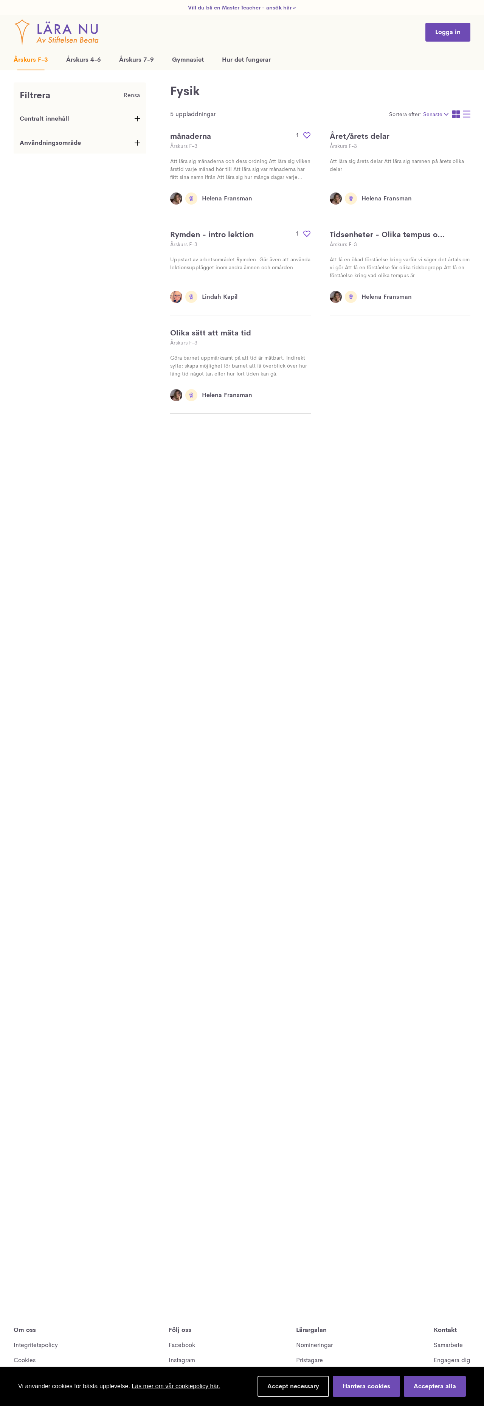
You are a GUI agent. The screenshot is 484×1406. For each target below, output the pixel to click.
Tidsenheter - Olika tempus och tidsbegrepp (388, 235)
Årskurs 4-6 (83, 60)
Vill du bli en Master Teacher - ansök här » (242, 7)
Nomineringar (314, 1345)
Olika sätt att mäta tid (210, 333)
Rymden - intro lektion (212, 234)
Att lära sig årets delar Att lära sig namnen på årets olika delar (397, 165)
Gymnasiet (188, 60)
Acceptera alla (435, 1386)
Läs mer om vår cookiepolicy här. (176, 1386)
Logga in (448, 32)
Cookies (25, 1360)
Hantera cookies (366, 1386)
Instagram (182, 1360)
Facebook (182, 1345)
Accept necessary (293, 1386)
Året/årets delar (359, 136)
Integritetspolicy (36, 1345)
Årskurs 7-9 (136, 60)
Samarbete (448, 1345)
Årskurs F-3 (31, 60)
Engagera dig (452, 1360)
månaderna (190, 136)
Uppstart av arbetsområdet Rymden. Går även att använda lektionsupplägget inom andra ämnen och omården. (240, 263)
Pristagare (309, 1360)
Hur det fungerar (246, 60)
